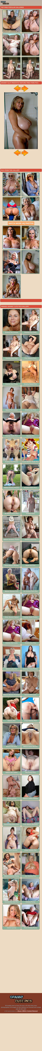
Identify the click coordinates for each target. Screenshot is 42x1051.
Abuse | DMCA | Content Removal (27, 1048)
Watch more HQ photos (21, 261)
